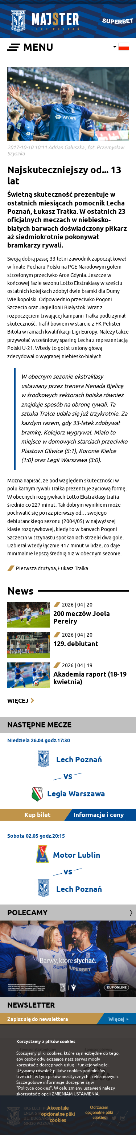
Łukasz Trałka (73, 569)
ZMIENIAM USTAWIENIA (75, 1094)
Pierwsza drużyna (36, 569)
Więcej (17, 700)
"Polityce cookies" (34, 1088)
